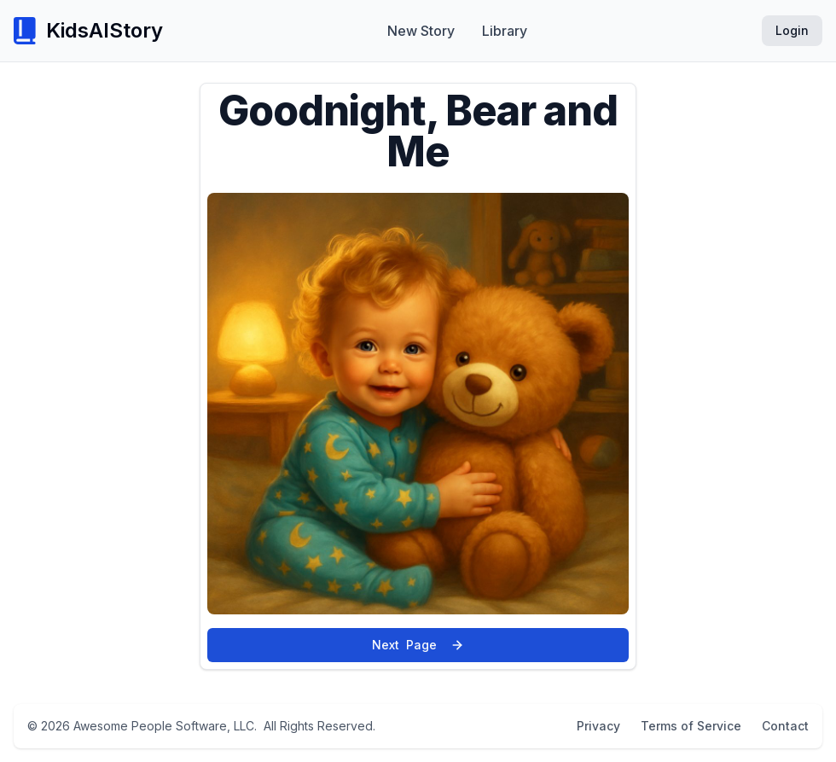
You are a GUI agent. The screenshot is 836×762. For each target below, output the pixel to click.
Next (418, 645)
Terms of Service (691, 725)
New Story (421, 30)
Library (504, 30)
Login (792, 30)
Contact (785, 725)
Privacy (598, 725)
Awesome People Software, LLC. (165, 725)
